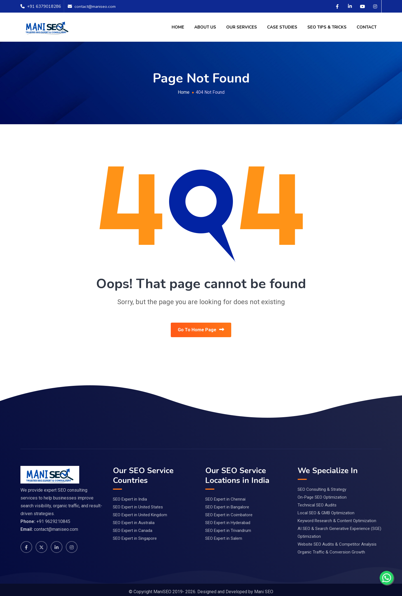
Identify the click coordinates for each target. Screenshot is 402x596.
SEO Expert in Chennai (225, 494)
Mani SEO (263, 587)
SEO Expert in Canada (132, 526)
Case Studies (282, 27)
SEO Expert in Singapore (135, 533)
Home (178, 27)
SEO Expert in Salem (223, 533)
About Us (205, 27)
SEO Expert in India (130, 494)
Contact (367, 27)
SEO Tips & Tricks (327, 27)
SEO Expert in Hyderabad (227, 518)
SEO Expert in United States (138, 502)
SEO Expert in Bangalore (227, 502)
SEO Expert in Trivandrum (228, 526)
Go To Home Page (201, 330)
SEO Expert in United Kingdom (140, 510)
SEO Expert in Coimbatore (229, 510)
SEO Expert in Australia (134, 518)
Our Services (241, 27)
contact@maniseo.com (96, 6)
